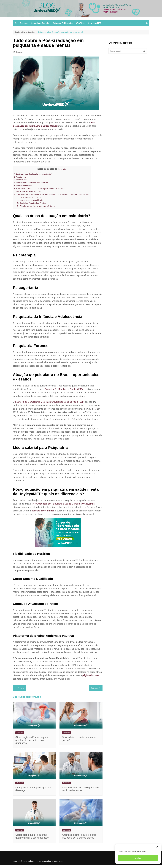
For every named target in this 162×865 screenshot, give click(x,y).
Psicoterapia (20, 177)
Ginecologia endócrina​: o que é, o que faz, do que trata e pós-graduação (33, 740)
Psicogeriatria (21, 180)
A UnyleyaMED (94, 23)
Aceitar (138, 858)
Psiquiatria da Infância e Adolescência (31, 182)
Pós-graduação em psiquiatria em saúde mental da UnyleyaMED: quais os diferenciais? (52, 194)
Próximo (94, 688)
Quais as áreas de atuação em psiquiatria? (33, 174)
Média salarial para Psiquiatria (28, 191)
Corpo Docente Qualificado (30, 200)
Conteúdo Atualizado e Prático (31, 203)
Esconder (62, 169)
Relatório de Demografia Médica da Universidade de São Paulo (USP (49, 401)
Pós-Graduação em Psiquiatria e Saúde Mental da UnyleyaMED (63, 503)
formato (43, 510)
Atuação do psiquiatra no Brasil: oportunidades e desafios (39, 188)
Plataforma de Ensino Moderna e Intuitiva (36, 206)
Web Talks (80, 23)
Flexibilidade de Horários (29, 197)
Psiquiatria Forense (23, 185)
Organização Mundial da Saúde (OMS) (64, 389)
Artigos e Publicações (63, 23)
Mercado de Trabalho (40, 23)
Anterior (21, 688)
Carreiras (24, 23)
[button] (157, 846)
